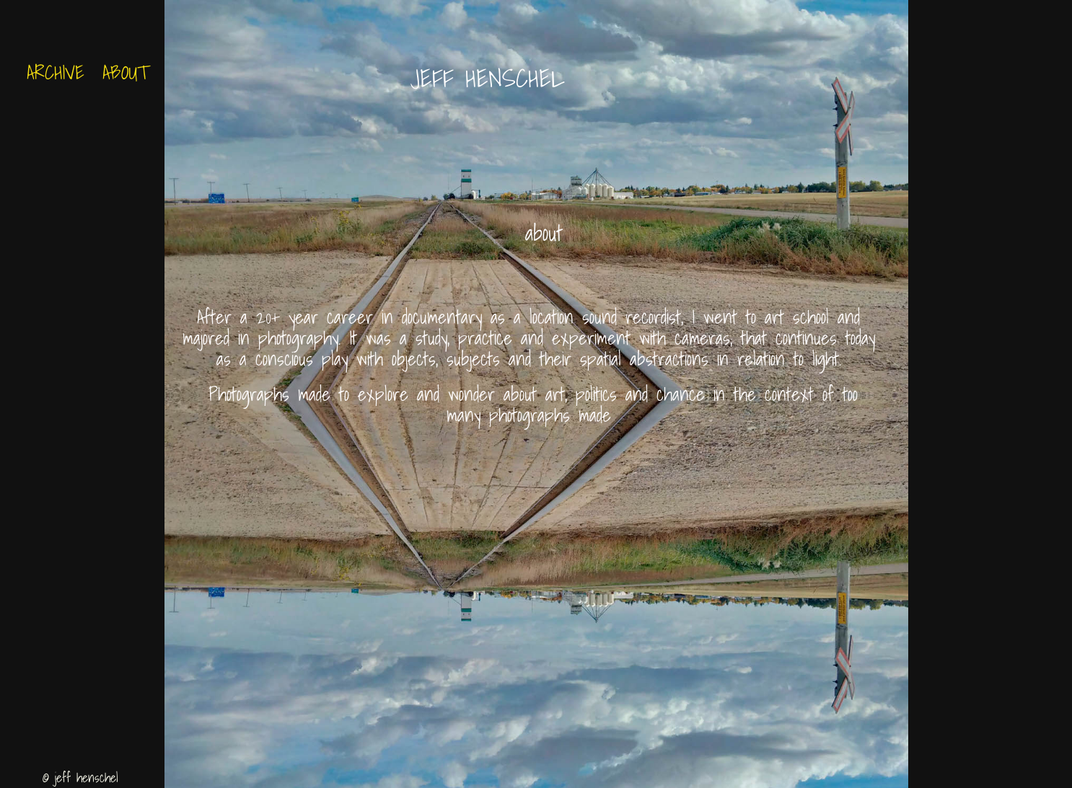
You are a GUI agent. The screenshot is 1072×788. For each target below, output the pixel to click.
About (125, 72)
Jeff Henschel (493, 78)
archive (55, 72)
